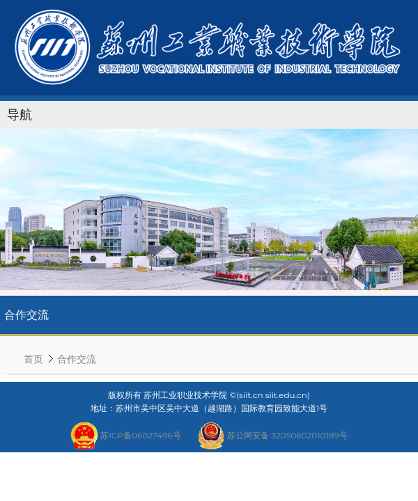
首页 (33, 358)
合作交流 (76, 358)
